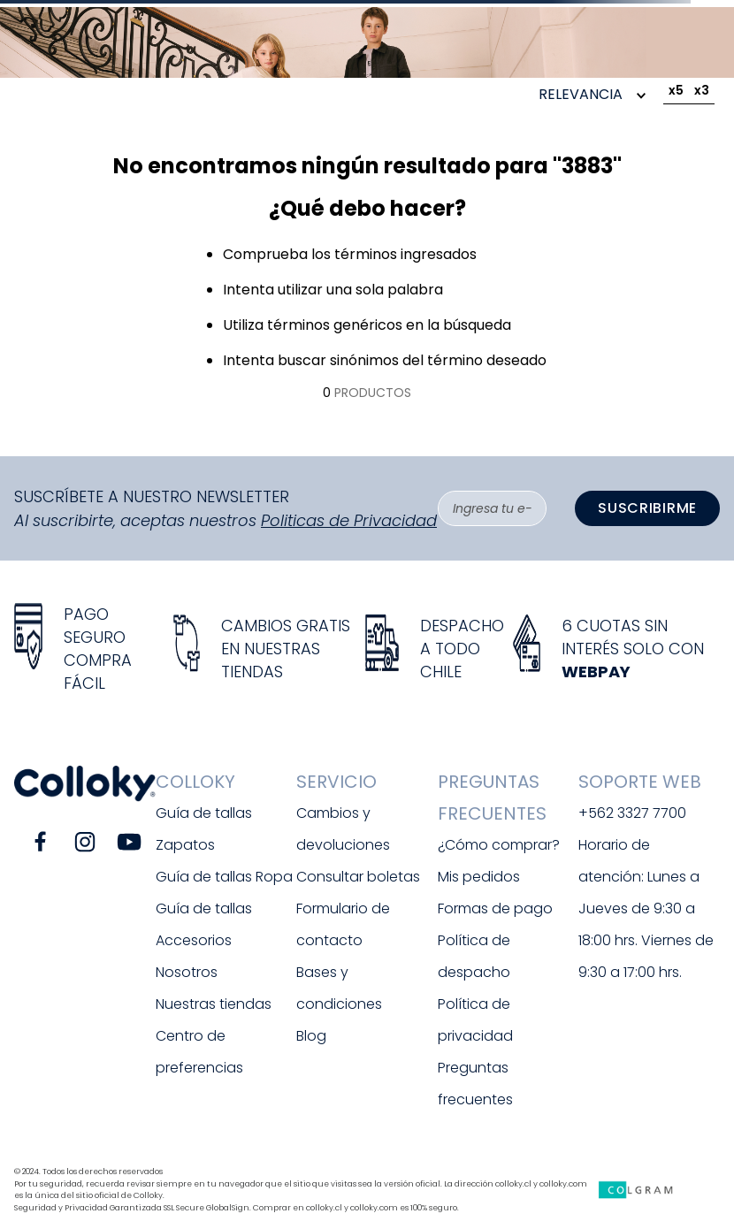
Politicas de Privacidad (349, 520)
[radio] (676, 93)
